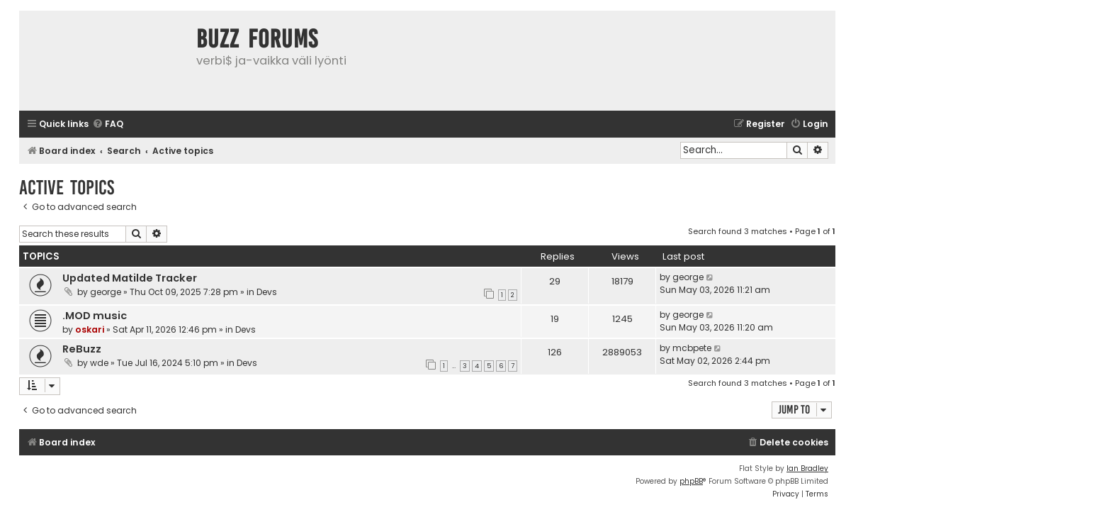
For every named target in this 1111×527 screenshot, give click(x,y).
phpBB (691, 481)
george (105, 292)
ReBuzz (81, 349)
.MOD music (94, 316)
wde (99, 363)
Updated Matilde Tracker (129, 278)
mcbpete (691, 348)
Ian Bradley (807, 468)
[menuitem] (107, 124)
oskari (89, 329)
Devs (266, 292)
